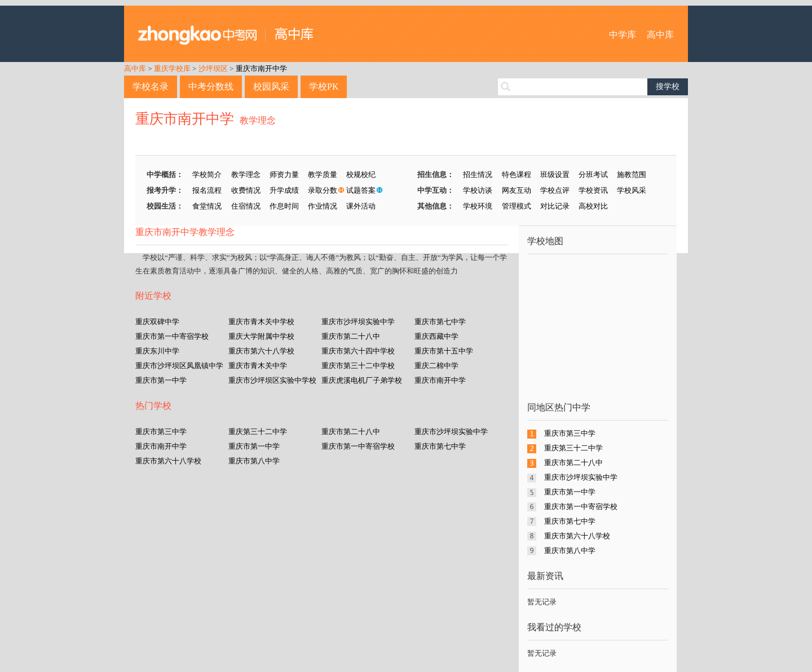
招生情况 (477, 174)
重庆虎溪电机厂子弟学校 (361, 380)
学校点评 (555, 190)
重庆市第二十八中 (350, 336)
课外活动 (361, 206)
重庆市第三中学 (161, 431)
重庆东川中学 (157, 351)
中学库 (622, 34)
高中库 (660, 34)
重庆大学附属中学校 (261, 336)
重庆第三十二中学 (257, 431)
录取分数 (322, 190)
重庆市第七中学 (440, 321)
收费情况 (246, 190)
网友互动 (516, 190)
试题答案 (361, 190)
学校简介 (207, 174)
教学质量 (322, 174)
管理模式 (516, 206)
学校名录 (151, 86)
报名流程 (207, 190)
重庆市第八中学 (254, 461)
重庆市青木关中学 (257, 365)
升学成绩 (284, 190)
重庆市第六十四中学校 (358, 351)
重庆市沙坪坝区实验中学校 (272, 380)
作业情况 (322, 206)
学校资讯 (593, 190)
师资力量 (284, 174)
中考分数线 (210, 86)
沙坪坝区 (213, 68)
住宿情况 (246, 206)
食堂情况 (207, 206)
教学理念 (258, 120)
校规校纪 (361, 174)
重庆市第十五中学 (443, 351)
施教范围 (631, 174)
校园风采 (271, 86)
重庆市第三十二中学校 (358, 365)
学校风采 (631, 190)
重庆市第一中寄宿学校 (172, 336)
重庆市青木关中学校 (261, 321)
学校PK (323, 86)
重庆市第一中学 (161, 380)
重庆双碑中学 (157, 321)
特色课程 (516, 174)
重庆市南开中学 (261, 68)
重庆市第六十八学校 (261, 351)
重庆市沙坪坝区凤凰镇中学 (179, 365)
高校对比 (593, 206)
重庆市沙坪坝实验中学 (358, 321)
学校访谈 (477, 190)
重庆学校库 (172, 68)
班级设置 (555, 174)
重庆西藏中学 (436, 336)
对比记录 (555, 206)
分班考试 (593, 174)
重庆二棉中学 (436, 365)
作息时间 (284, 206)
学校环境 (477, 206)
